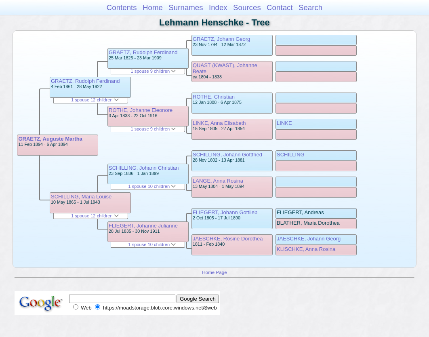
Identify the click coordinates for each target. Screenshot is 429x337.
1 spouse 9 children (153, 71)
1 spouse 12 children (95, 99)
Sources (247, 7)
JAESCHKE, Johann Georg (309, 239)
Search (310, 7)
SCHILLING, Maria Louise (81, 197)
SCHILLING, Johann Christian (144, 168)
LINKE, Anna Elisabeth (219, 123)
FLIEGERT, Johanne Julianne (143, 226)
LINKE (284, 123)
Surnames (185, 7)
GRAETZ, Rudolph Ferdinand (85, 81)
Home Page (214, 272)
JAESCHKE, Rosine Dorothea (228, 239)
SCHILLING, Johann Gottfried (227, 155)
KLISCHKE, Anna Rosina (306, 249)
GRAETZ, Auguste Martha (50, 139)
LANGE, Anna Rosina (218, 181)
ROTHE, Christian (214, 97)
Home (153, 7)
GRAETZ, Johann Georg (221, 39)
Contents (122, 7)
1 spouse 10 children (152, 186)
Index (218, 7)
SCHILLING (291, 155)
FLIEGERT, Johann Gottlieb (225, 212)
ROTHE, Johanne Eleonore (140, 110)
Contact (280, 7)
